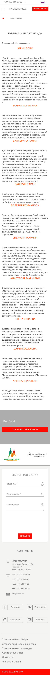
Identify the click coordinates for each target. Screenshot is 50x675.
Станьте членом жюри (15, 639)
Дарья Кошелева (25, 348)
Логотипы (7, 657)
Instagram (11, 619)
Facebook (11, 607)
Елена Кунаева (25, 319)
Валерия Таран (25, 184)
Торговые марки (11, 662)
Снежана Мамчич (25, 237)
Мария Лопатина (25, 105)
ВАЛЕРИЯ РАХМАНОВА (25, 205)
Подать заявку (40, 9)
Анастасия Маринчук (25, 278)
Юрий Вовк (25, 48)
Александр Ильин (25, 381)
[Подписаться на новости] (25, 429)
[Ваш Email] (25, 421)
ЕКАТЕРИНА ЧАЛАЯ (25, 140)
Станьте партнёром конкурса (19, 644)
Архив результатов (13, 653)
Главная (3, 18)
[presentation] (26, 522)
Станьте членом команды (17, 648)
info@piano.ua (18, 594)
